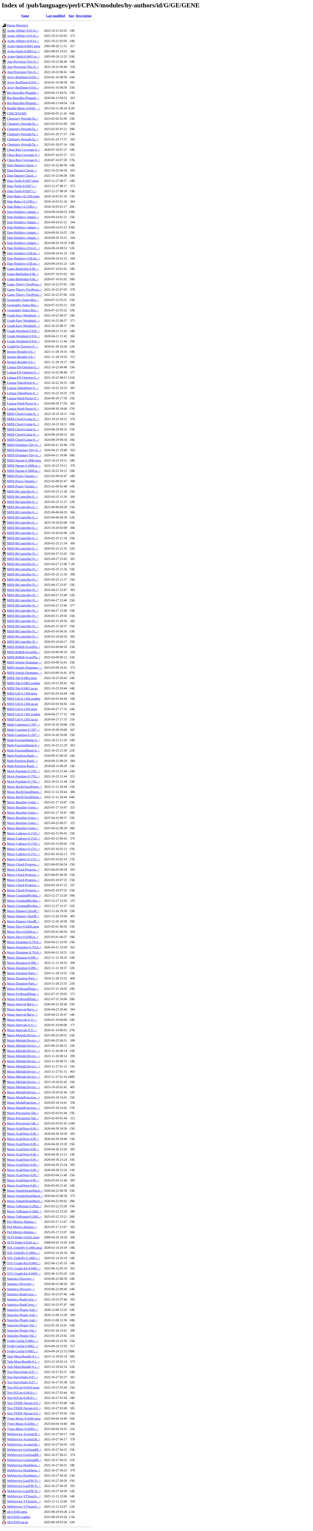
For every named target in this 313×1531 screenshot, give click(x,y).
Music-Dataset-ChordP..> (23, 911)
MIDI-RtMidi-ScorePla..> (23, 647)
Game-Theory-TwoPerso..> (24, 284)
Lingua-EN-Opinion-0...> (23, 367)
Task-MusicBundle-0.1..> (23, 1356)
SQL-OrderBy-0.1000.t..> (23, 1258)
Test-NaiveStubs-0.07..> (22, 1372)
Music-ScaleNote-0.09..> (23, 1128)
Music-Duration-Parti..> (22, 973)
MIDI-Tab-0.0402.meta (22, 678)
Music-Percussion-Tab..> (23, 1113)
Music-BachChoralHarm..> (24, 786)
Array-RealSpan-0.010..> (23, 77)
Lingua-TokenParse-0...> (23, 382)
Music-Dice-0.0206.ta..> (22, 937)
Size (71, 16)
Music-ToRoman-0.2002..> (24, 1206)
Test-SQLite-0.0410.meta (23, 1387)
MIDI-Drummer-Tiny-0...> (24, 445)
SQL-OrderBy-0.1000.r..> (23, 1253)
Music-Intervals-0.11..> (22, 1019)
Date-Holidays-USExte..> (23, 253)
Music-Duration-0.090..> (23, 957)
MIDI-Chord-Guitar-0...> (23, 414)
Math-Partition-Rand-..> (22, 755)
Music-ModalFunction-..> (23, 1097)
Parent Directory (17, 25)
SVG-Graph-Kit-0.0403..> (24, 1263)
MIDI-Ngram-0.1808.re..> (24, 465)
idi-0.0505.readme (18, 1517)
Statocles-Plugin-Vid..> (22, 1325)
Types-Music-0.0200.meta (24, 1418)
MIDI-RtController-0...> (22, 491)
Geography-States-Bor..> (23, 300)
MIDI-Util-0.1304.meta (22, 693)
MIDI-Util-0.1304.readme (23, 698)
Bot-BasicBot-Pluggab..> (23, 92)
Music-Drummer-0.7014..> (24, 942)
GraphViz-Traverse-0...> (22, 346)
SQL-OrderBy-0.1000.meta (24, 1247)
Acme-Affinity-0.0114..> (23, 30)
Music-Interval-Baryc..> (22, 1004)
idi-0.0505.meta (17, 1511)
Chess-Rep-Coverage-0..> (23, 149)
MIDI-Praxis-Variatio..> (22, 476)
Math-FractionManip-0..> (23, 740)
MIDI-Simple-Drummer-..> (24, 662)
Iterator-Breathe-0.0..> (21, 351)
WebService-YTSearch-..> (24, 1496)
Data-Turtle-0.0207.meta (23, 180)
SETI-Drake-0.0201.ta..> (23, 1242)
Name (25, 16)
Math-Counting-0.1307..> (23, 724)
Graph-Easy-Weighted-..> (23, 315)
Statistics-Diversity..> (21, 1278)
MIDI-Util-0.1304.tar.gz (22, 704)
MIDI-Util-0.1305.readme (23, 714)
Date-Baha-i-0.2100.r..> (22, 201)
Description (83, 16)
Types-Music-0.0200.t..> (23, 1429)
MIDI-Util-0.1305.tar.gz (22, 719)
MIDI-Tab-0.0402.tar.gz (22, 688)
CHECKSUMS (17, 113)
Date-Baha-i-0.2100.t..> (22, 206)
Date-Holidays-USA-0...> (23, 248)
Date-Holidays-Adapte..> (23, 212)
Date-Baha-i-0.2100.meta (23, 196)
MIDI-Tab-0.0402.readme (23, 683)
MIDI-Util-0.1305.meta (22, 709)
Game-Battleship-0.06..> (23, 269)
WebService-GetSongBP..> (24, 1449)
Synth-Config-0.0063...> (22, 1341)
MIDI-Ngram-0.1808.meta (24, 460)
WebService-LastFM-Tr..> (24, 1480)
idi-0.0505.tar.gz (17, 1522)
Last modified (55, 16)
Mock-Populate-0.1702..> (23, 771)
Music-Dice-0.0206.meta (23, 926)
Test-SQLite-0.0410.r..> (22, 1392)
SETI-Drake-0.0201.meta (23, 1237)
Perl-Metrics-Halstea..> (22, 1221)
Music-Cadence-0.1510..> (23, 833)
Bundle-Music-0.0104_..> (23, 108)
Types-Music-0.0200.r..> (23, 1423)
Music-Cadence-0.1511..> (23, 849)
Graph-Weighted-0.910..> (23, 331)
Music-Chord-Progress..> (23, 864)
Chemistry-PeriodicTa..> (23, 118)
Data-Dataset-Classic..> (22, 165)
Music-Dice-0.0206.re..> (23, 931)
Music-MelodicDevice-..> (23, 1035)
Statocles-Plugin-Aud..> (22, 1309)
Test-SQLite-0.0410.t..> (22, 1398)
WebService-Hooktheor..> (23, 1465)
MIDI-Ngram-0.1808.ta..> (24, 470)
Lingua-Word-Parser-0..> (23, 398)
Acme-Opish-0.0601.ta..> (23, 56)
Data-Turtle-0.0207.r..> (22, 186)
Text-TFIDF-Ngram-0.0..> (24, 1403)
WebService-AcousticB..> (23, 1434)
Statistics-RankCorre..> (22, 1294)
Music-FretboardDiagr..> (23, 988)
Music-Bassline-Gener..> (23, 802)
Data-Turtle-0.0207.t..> (22, 191)
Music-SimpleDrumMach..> (25, 1190)
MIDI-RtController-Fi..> (23, 553)
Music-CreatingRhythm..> (24, 895)
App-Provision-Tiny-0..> (23, 61)
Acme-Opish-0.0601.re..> (23, 51)
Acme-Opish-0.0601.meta (23, 46)
